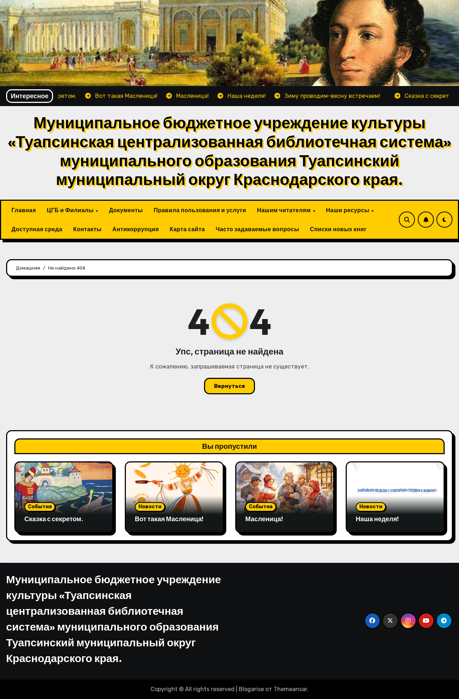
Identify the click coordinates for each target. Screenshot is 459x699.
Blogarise (251, 689)
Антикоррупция (135, 229)
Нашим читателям (284, 210)
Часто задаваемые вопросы (257, 229)
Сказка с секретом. (53, 519)
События (40, 507)
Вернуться (229, 386)
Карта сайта (187, 229)
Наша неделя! (377, 519)
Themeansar (290, 689)
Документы (126, 210)
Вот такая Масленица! (169, 519)
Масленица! (264, 519)
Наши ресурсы (348, 210)
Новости (149, 507)
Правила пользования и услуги (199, 210)
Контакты (87, 229)
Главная (23, 210)
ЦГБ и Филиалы (71, 210)
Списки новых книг (338, 229)
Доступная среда (36, 229)
